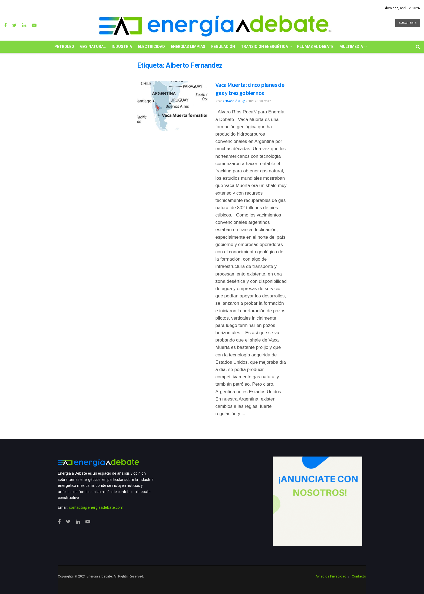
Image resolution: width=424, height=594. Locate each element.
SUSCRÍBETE (407, 23)
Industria (122, 46)
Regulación (223, 46)
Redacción (231, 101)
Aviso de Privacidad (331, 576)
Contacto (359, 576)
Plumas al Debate (315, 46)
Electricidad (151, 46)
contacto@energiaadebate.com (96, 507)
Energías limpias (188, 46)
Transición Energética (264, 46)
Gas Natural (93, 46)
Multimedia (351, 46)
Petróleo (64, 46)
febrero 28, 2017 (257, 101)
